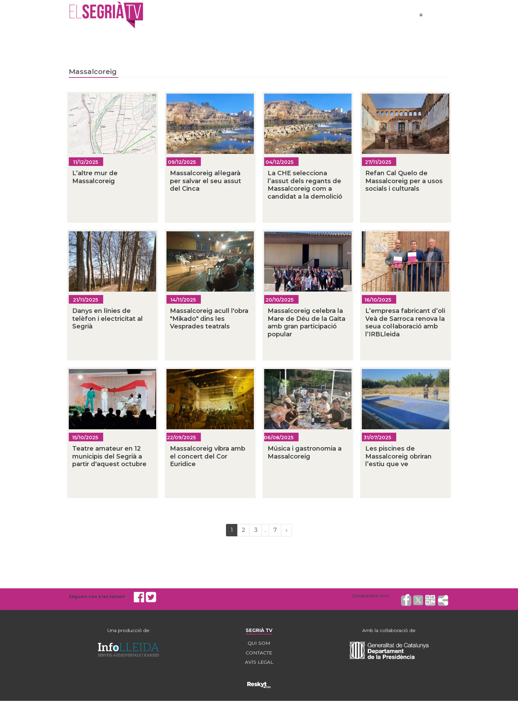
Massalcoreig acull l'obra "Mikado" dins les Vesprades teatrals (209, 320)
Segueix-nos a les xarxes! (97, 597)
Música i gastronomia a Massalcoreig (305, 454)
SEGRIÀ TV (259, 632)
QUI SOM (258, 645)
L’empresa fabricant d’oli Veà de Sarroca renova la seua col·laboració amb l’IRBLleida (405, 323)
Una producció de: (128, 632)
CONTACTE (259, 654)
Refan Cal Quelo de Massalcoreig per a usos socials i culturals (404, 182)
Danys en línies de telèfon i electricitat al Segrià (107, 320)
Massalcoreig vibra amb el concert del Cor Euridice (207, 457)
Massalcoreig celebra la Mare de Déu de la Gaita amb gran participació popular (306, 323)
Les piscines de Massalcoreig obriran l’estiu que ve (398, 457)
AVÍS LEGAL (259, 664)
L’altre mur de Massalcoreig (95, 178)
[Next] (286, 531)
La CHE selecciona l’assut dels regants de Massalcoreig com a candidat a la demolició (305, 186)
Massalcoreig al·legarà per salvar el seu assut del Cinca (205, 182)
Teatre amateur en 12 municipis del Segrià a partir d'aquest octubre (109, 457)
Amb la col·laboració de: (389, 632)
